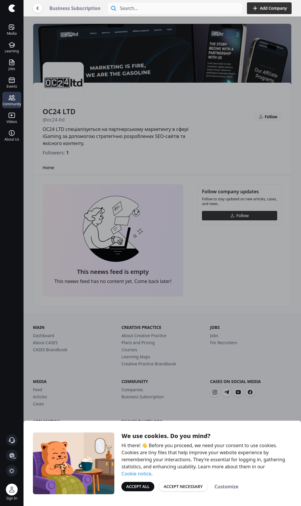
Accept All (137, 486)
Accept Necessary (183, 486)
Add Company (269, 8)
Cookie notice (136, 473)
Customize (226, 486)
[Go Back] (37, 8)
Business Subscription (75, 8)
